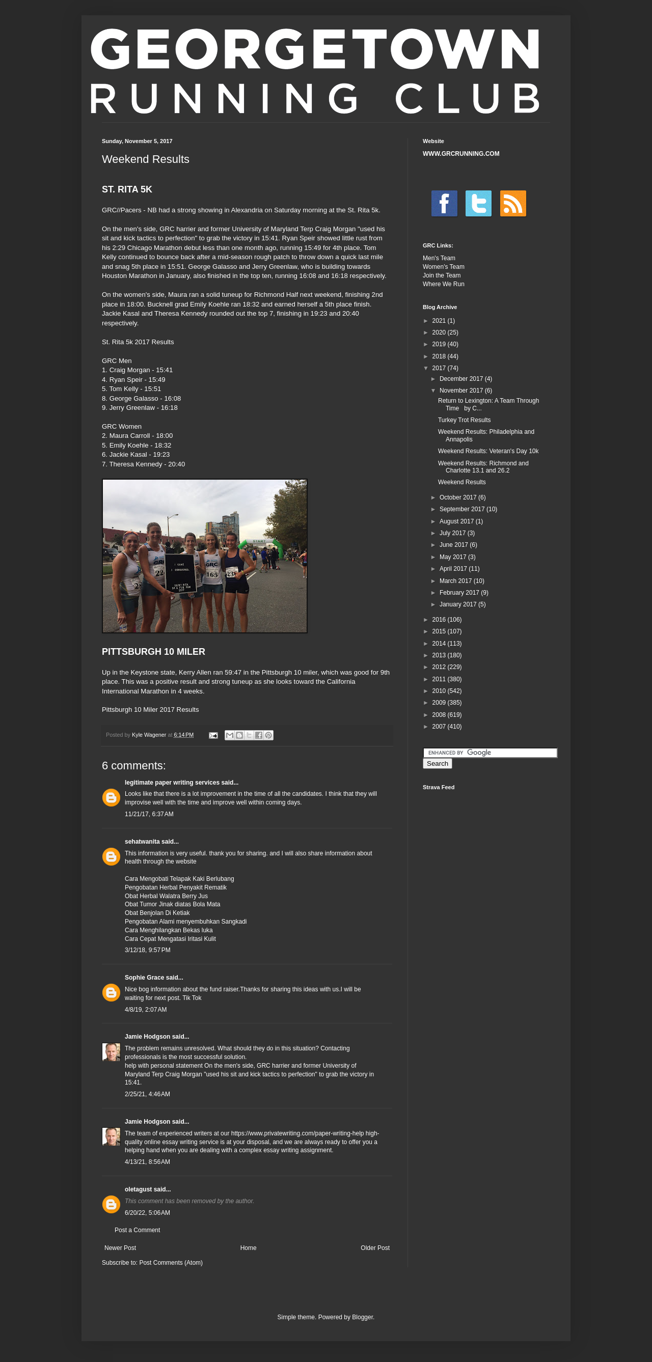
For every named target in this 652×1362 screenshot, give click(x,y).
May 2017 (454, 557)
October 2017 (459, 497)
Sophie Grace (144, 977)
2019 (440, 344)
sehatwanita (142, 841)
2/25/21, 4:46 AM (147, 1094)
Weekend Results (462, 482)
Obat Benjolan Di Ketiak (157, 912)
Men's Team (439, 258)
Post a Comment (137, 1230)
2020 (440, 332)
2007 (440, 726)
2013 (440, 655)
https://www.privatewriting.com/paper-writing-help (297, 1133)
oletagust (138, 1189)
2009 (440, 702)
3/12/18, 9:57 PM (148, 950)
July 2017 (454, 533)
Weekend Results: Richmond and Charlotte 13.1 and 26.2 (483, 467)
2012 (440, 667)
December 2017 (462, 378)
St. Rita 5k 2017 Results (138, 342)
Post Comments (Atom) (171, 1262)
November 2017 (462, 390)
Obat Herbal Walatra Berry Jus (166, 896)
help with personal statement (164, 1065)
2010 (440, 690)
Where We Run (444, 284)
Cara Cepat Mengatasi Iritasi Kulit (170, 938)
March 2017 (457, 581)
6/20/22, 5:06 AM (147, 1212)
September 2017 (463, 509)
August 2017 (458, 521)
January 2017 (459, 604)
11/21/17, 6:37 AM (149, 814)
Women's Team (444, 266)
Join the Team (442, 275)
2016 (440, 619)
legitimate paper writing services (172, 782)
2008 (440, 714)
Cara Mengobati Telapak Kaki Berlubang (179, 878)
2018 (440, 356)
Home (248, 1248)
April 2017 (454, 568)
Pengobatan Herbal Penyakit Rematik (176, 887)
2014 (440, 643)
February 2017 (460, 592)
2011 (440, 679)
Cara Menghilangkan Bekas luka (169, 930)
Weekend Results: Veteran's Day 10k (488, 451)
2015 (440, 631)
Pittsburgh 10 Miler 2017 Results (150, 709)
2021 (440, 320)
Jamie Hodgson (147, 1036)
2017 (440, 368)
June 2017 (455, 544)
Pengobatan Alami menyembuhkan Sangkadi (186, 921)
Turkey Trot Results (464, 420)
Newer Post (120, 1248)
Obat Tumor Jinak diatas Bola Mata (172, 904)
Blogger (362, 1317)
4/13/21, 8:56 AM (147, 1161)
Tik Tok (191, 998)
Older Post (375, 1248)
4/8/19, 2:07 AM (146, 1009)
